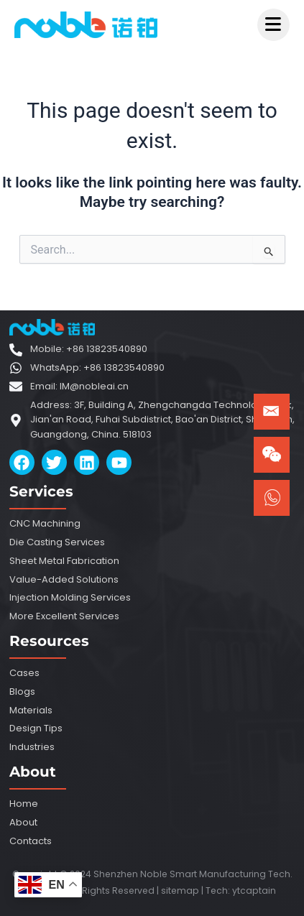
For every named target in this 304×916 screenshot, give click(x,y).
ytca (242, 890)
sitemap (180, 890)
